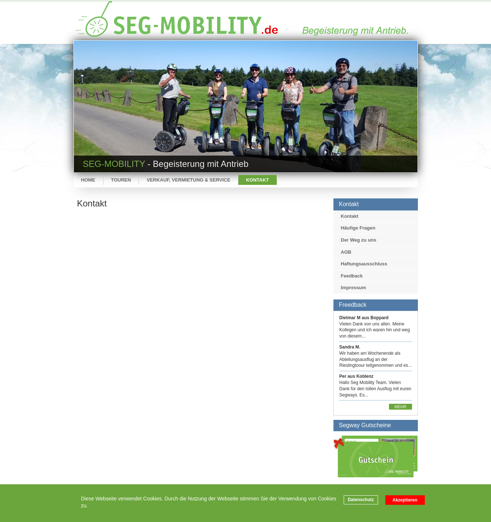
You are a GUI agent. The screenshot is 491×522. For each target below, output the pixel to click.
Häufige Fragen (358, 228)
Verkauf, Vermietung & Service (188, 180)
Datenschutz (361, 499)
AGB (346, 252)
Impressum (353, 287)
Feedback (352, 276)
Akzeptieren (405, 500)
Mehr (400, 406)
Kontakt (257, 180)
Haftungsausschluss (364, 263)
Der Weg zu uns (358, 240)
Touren (121, 180)
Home (88, 180)
